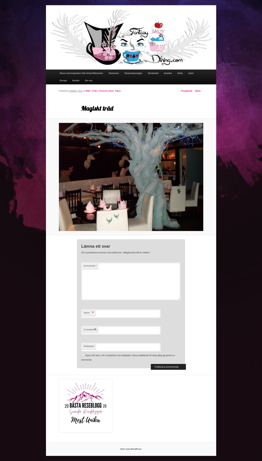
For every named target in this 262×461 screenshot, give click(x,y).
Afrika (180, 73)
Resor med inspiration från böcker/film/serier (81, 73)
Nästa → (199, 91)
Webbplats (89, 346)
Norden (76, 80)
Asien (191, 73)
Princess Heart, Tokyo (110, 91)
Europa (63, 80)
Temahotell (153, 73)
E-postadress (90, 329)
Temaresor (113, 73)
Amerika (168, 73)
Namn (89, 312)
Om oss (88, 80)
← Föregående (185, 91)
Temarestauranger (133, 73)
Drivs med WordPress (131, 449)
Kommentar (90, 265)
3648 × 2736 (91, 91)
